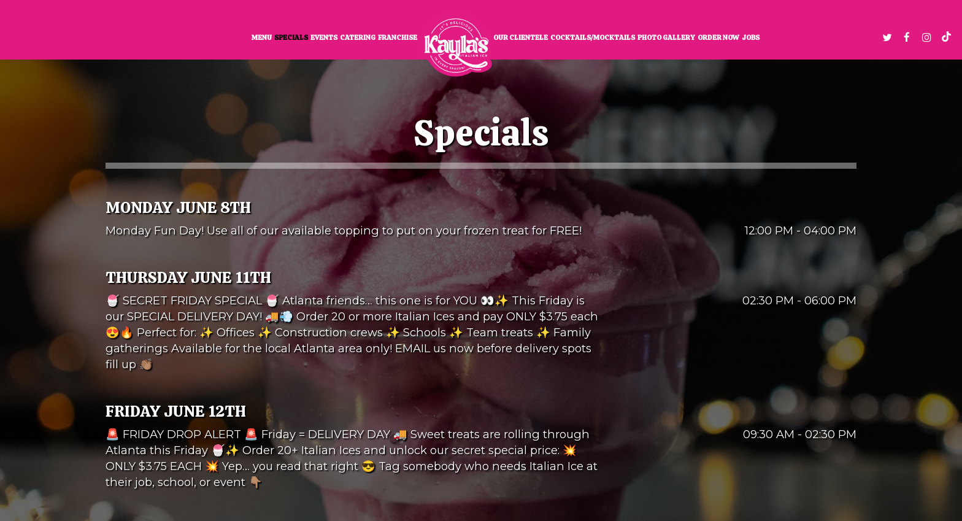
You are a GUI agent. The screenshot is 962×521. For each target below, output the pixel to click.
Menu (262, 37)
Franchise (397, 37)
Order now (718, 37)
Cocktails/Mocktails (592, 37)
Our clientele (520, 37)
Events (323, 37)
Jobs (751, 37)
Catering (357, 37)
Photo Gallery (666, 37)
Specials (291, 37)
